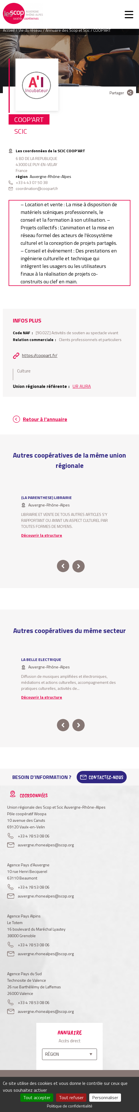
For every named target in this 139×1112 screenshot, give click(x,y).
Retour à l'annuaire (45, 419)
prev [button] (63, 566)
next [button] (78, 566)
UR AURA (82, 386)
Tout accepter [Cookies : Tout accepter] (36, 1097)
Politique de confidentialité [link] (69, 1106)
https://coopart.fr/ (39, 355)
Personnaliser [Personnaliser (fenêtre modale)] (105, 1097)
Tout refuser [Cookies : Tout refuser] (71, 1097)
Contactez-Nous (106, 777)
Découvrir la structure (41, 535)
